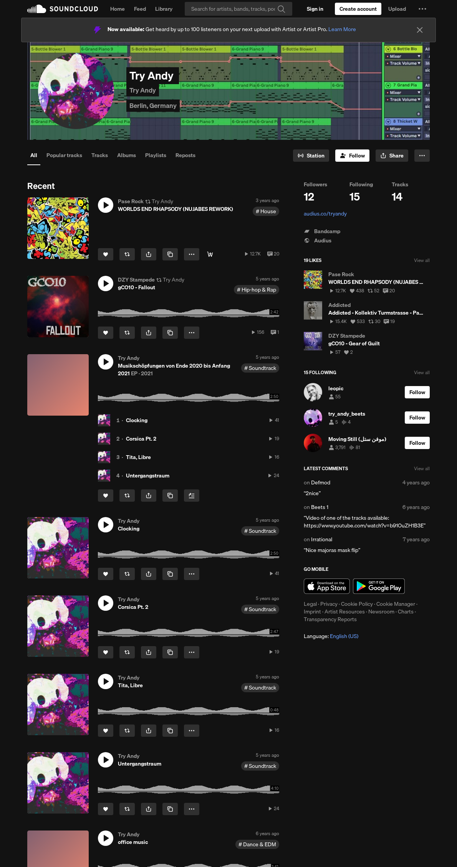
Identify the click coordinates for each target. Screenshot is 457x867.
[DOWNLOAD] (210, 254)
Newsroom (381, 611)
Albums (126, 155)
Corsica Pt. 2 (141, 438)
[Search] (238, 9)
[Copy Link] (170, 254)
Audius (317, 240)
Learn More (342, 29)
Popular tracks (64, 155)
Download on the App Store (327, 586)
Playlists (155, 155)
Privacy (329, 604)
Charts (406, 611)
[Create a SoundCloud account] (358, 9)
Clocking (136, 420)
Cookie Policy (357, 604)
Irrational (321, 539)
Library (163, 9)
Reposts (185, 155)
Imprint (312, 611)
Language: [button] (331, 636)
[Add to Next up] (191, 495)
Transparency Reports (330, 619)
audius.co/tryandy (325, 213)
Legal (310, 604)
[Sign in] (315, 9)
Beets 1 (319, 507)
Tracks (99, 155)
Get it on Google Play (379, 586)
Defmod (320, 482)
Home (117, 9)
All (33, 155)
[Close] (420, 30)
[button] (422, 9)
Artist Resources (345, 611)
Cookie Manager (395, 604)
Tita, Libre (138, 457)
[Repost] (127, 254)
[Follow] (352, 155)
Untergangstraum (147, 475)
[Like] (105, 254)
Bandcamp (322, 231)
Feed (140, 9)
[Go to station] (311, 155)
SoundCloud (62, 9)
